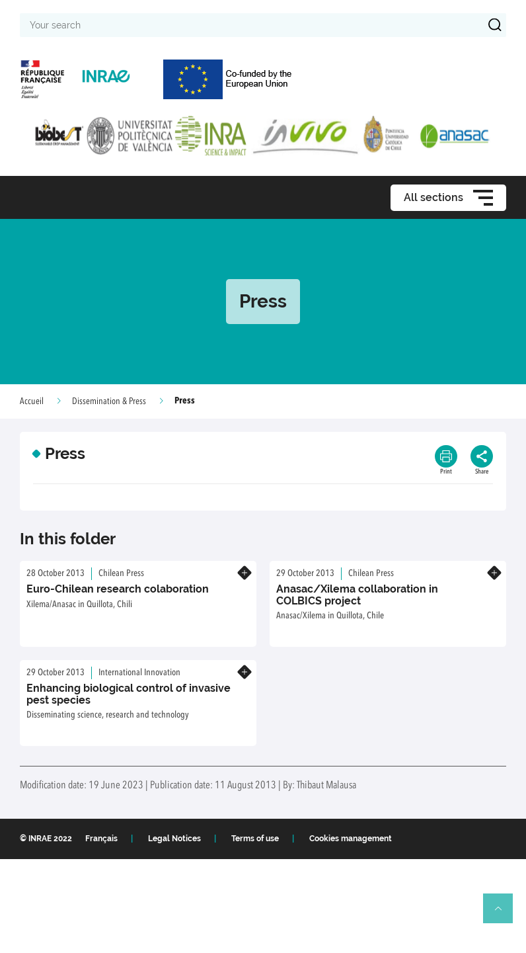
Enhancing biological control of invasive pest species (128, 694)
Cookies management (350, 838)
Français (101, 838)
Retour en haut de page (503, 914)
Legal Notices (174, 838)
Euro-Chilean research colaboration (117, 589)
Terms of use (255, 838)
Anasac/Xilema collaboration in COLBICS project (357, 595)
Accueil (32, 401)
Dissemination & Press (109, 401)
